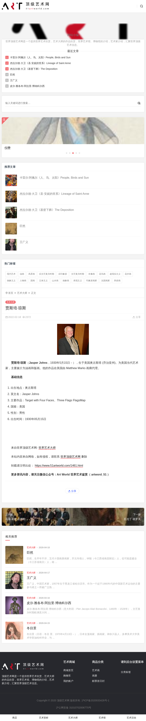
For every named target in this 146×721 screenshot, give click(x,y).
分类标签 (126, 672)
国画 (33, 280)
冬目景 (31, 628)
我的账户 (68, 681)
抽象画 (66, 280)
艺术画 (96, 670)
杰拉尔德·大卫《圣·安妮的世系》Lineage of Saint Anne (40, 63)
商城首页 (68, 670)
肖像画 (91, 274)
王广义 (13, 80)
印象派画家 (91, 280)
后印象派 (62, 274)
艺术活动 (131, 717)
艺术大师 (22, 292)
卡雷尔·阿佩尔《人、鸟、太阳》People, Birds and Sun (40, 57)
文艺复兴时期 (77, 274)
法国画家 (105, 280)
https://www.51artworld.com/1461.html (59, 465)
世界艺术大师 (47, 447)
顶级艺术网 (63, 700)
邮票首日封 (98, 681)
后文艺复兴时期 (46, 274)
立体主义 (43, 280)
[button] (66, 153)
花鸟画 (102, 274)
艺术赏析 (43, 717)
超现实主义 (115, 274)
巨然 (12, 74)
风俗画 (117, 280)
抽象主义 (11, 280)
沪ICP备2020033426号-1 (95, 700)
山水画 (55, 280)
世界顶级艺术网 (70, 456)
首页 (10, 292)
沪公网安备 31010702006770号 (73, 707)
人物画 (23, 280)
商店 (14, 717)
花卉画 (128, 274)
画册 (94, 675)
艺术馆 (102, 717)
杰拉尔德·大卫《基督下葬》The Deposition (33, 68)
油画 (22, 274)
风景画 (31, 274)
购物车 (67, 675)
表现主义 (77, 280)
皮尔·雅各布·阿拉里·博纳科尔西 (27, 86)
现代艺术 (11, 274)
